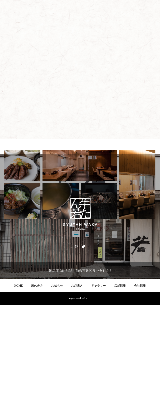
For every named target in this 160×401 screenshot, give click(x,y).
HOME (18, 381)
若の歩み (37, 381)
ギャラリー (98, 381)
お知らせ (57, 381)
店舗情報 (120, 381)
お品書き (77, 381)
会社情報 (140, 381)
